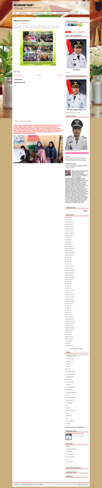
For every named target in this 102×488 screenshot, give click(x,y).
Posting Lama (60, 75)
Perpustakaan (69, 402)
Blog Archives (81, 32)
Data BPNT (68, 364)
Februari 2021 (68, 336)
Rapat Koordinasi (21, 21)
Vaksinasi (68, 423)
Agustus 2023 (68, 279)
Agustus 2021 (68, 330)
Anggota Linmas (70, 361)
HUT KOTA (68, 379)
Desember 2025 (69, 226)
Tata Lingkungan (70, 420)
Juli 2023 (67, 281)
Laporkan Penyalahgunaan (74, 427)
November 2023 (69, 272)
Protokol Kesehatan (70, 410)
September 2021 (69, 327)
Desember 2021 (69, 321)
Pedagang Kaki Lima (71, 397)
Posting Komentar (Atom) (25, 121)
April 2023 (67, 288)
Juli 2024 (67, 257)
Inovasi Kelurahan (73, 13)
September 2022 (69, 301)
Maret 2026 (67, 219)
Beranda (39, 75)
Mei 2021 (67, 334)
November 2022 (69, 297)
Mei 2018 (67, 343)
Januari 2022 (68, 319)
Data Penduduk (40, 15)
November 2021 (69, 323)
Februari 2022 (68, 316)
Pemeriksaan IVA (70, 400)
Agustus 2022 (68, 303)
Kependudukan (24, 13)
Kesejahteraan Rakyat (37, 13)
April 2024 (67, 264)
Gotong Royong (69, 376)
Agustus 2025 (68, 235)
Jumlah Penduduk (70, 387)
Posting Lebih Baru (17, 75)
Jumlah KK (68, 384)
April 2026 (67, 217)
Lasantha (75, 484)
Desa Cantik (30, 15)
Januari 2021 (68, 338)
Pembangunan (61, 13)
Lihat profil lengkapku (78, 435)
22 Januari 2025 (70, 358)
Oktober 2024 (68, 250)
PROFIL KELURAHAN (70, 163)
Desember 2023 (69, 270)
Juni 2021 (67, 332)
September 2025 (69, 233)
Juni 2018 (67, 341)
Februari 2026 (68, 222)
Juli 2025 (67, 237)
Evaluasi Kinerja (70, 374)
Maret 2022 (67, 314)
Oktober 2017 (68, 345)
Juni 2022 (67, 308)
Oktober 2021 (68, 325)
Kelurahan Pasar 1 (79, 433)
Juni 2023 (67, 283)
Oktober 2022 (68, 299)
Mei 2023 (67, 286)
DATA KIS (67, 156)
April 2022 (67, 312)
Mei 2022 (67, 310)
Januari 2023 (68, 292)
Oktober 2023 (68, 275)
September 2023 (69, 277)
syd (67, 418)
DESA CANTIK (69, 462)
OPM (67, 395)
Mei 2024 (67, 261)
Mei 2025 (67, 241)
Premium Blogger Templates (83, 484)
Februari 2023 (68, 290)
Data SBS (49, 15)
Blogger (81, 348)
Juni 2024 (67, 259)
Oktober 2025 (68, 230)
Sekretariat (50, 13)
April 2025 (67, 244)
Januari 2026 (68, 224)
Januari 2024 (68, 268)
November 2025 (69, 228)
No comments (25, 23)
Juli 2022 (67, 305)
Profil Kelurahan (18, 15)
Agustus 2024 (68, 255)
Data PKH (68, 369)
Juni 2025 (67, 239)
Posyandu (68, 408)
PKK (82, 13)
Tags (74, 32)
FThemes (63, 484)
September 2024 (69, 252)
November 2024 (69, 248)
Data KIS (68, 366)
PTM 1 (67, 413)
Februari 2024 (68, 266)
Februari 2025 (68, 246)
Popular (68, 32)
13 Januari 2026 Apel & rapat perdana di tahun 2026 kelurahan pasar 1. (77, 355)
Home (14, 13)
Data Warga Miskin (70, 371)
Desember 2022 (69, 294)
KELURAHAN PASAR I (24, 5)
